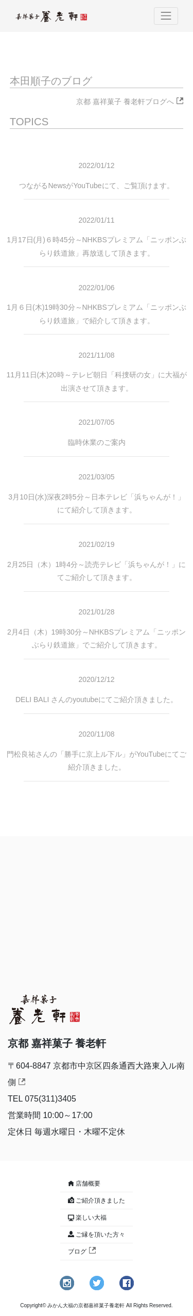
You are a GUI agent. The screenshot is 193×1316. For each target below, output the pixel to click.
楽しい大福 (91, 1217)
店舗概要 (88, 1183)
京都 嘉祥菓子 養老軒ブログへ (129, 101)
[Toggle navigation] (166, 16)
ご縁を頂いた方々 (100, 1234)
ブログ (82, 1251)
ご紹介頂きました (100, 1200)
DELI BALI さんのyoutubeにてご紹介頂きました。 (96, 699)
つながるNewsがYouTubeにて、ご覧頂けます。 (96, 185)
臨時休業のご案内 (97, 442)
